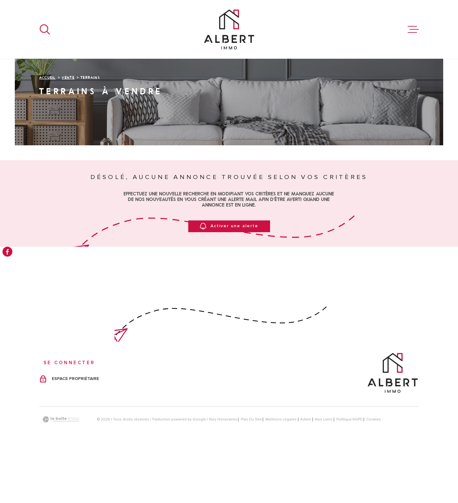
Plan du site (251, 475)
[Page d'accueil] (229, 29)
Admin (305, 475)
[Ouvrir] (44, 29)
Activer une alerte (229, 282)
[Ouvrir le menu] (413, 29)
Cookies (373, 475)
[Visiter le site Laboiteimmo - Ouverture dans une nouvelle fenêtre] (60, 475)
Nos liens (323, 475)
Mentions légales (281, 475)
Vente (68, 133)
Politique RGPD (349, 475)
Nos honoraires (223, 475)
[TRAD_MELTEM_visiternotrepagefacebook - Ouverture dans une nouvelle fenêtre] (7, 252)
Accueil (47, 133)
